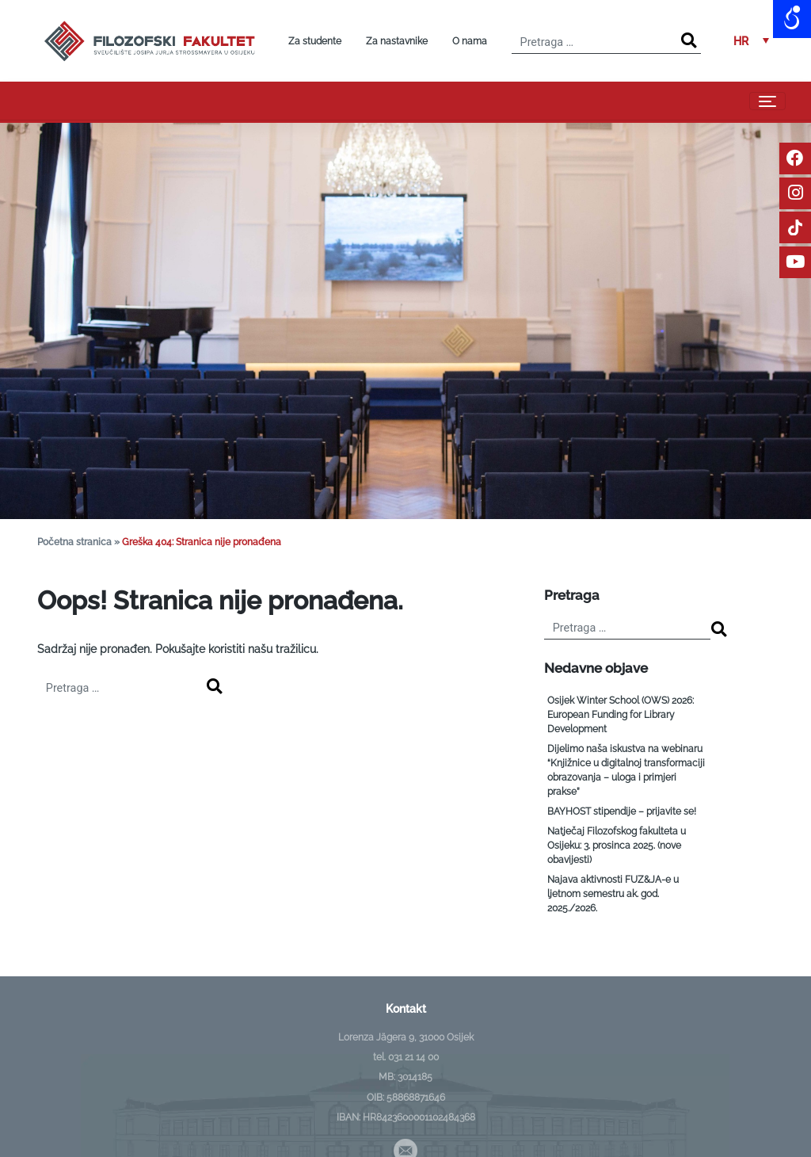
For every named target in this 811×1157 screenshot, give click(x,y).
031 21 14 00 (413, 1057)
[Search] (688, 41)
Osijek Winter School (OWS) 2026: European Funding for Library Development (620, 715)
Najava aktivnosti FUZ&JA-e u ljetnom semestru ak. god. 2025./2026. (613, 894)
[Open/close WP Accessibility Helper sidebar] (792, 19)
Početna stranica (74, 542)
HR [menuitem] (740, 41)
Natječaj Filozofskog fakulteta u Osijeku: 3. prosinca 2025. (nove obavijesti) (616, 845)
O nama (469, 41)
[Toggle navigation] (767, 101)
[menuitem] (751, 41)
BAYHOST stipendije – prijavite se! (621, 811)
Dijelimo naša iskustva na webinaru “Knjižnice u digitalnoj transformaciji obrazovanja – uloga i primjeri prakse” (626, 770)
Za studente (314, 41)
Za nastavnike (397, 41)
